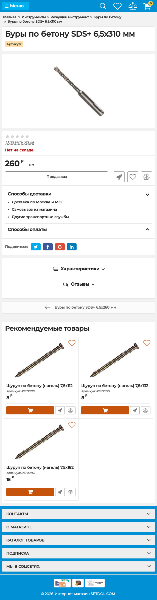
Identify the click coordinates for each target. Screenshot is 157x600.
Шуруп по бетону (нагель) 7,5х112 (40, 388)
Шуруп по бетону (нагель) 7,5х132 (115, 388)
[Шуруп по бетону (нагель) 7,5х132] (115, 360)
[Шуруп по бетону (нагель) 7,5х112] (40, 360)
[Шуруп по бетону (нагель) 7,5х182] (40, 441)
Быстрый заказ (119, 176)
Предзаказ (57, 176)
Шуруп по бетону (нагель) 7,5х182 (40, 470)
